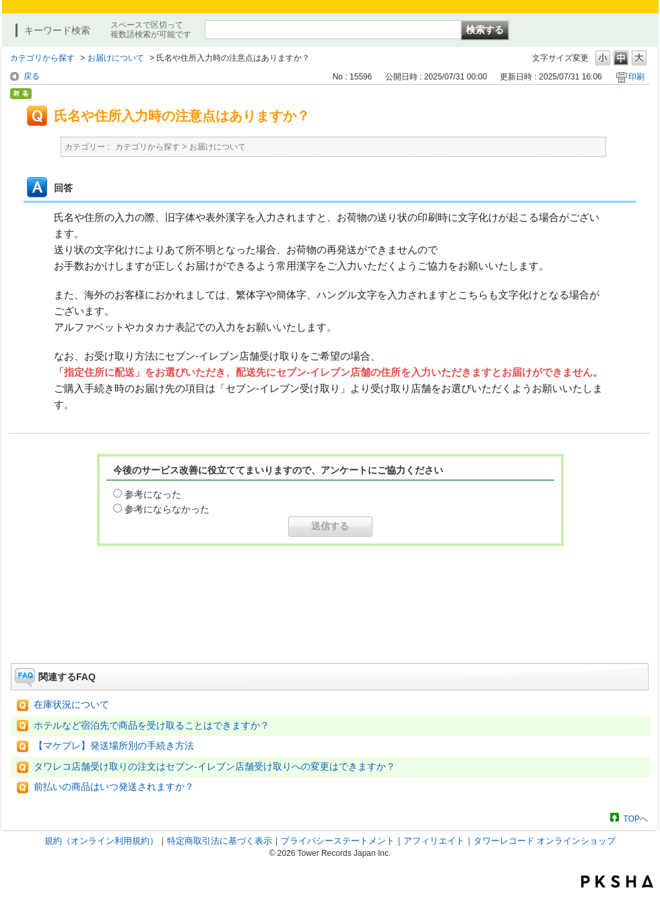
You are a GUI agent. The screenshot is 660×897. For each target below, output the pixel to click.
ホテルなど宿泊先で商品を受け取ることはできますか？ (151, 726)
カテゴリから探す (42, 58)
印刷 (636, 76)
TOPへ (636, 818)
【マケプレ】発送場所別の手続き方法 (114, 746)
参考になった (153, 494)
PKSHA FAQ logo (617, 881)
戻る (32, 76)
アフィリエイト (434, 841)
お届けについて (116, 58)
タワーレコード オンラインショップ (544, 841)
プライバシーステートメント (338, 841)
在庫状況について (71, 705)
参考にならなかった (167, 509)
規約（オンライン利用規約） (101, 841)
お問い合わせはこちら (330, 625)
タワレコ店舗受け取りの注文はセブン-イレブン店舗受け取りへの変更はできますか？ (214, 767)
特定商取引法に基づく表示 (219, 841)
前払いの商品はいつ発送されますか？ (114, 787)
